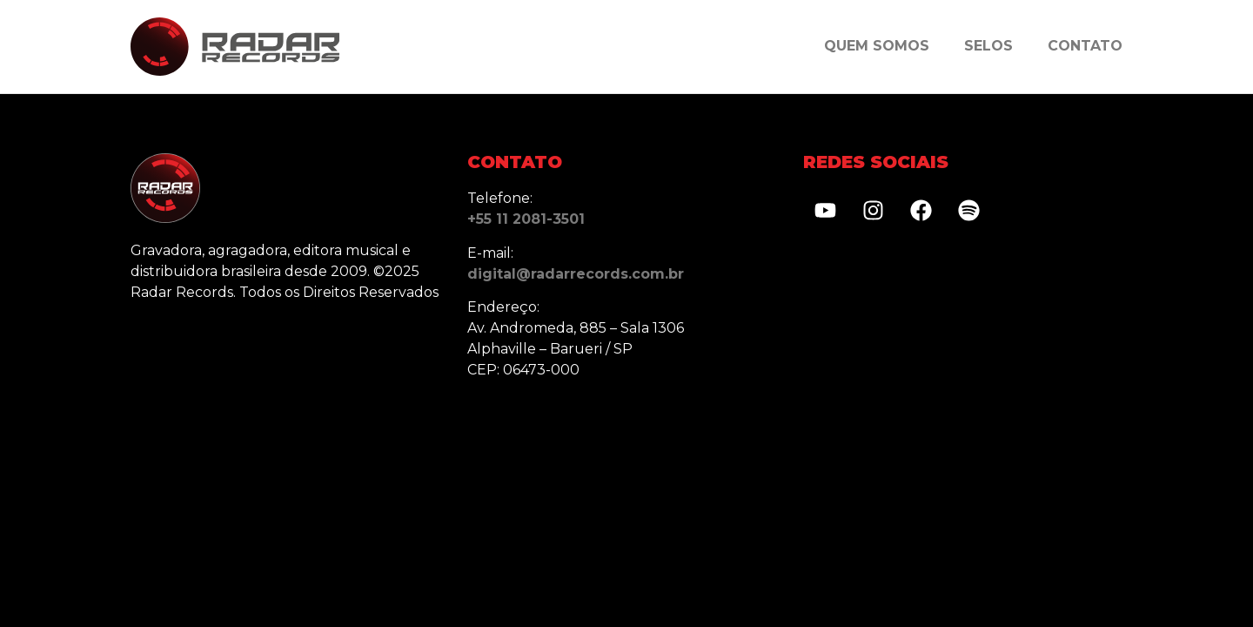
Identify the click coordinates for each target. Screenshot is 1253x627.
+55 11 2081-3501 (526, 219)
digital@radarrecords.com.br (575, 274)
